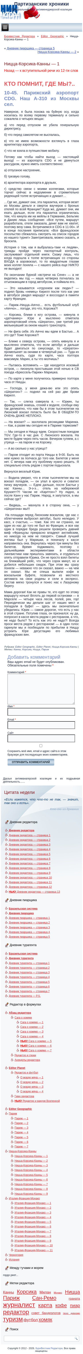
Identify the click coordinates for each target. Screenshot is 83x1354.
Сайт (11, 732)
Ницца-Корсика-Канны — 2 (57, 52)
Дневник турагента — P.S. (25, 995)
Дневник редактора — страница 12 (30, 886)
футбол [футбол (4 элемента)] (30, 1319)
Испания (14, 1259)
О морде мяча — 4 (31, 1091)
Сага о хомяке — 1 (31, 1022)
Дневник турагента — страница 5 (29, 982)
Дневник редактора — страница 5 (29, 854)
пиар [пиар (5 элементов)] (75, 1305)
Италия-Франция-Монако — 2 (33, 1207)
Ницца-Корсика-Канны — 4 (31, 1170)
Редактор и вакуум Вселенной (37, 1101)
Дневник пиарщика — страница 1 (29, 918)
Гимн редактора (24, 1096)
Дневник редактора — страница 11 (30, 882)
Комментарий (17, 672)
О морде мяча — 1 (31, 1077)
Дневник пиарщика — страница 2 (29, 922)
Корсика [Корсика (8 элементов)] (27, 1292)
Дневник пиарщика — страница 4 (29, 932)
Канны (17, 649)
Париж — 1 (21, 1118)
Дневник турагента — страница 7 (29, 991)
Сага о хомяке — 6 (36, 1045)
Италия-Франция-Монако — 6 (33, 1226)
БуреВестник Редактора (48, 1348)
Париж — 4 (21, 1132)
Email (12, 719)
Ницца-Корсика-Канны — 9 (31, 1193)
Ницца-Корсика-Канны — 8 (31, 1188)
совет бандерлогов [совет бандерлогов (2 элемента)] (46, 1313)
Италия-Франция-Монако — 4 (33, 1217)
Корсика (26, 649)
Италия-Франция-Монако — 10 (34, 1245)
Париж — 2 (21, 1123)
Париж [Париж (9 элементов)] (11, 1298)
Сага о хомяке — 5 (36, 1041)
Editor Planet (43, 646)
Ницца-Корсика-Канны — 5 (31, 1175)
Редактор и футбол (26, 1072)
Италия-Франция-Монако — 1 (33, 1203)
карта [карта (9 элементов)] (45, 1305)
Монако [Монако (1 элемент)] (58, 1292)
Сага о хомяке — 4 (31, 1036)
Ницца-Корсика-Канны (64, 646)
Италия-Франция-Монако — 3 (33, 1212)
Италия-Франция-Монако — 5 (33, 1221)
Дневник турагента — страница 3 (29, 972)
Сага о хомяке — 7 (36, 1050)
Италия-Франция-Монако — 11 (34, 1250)
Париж (45, 649)
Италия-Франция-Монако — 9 (33, 1240)
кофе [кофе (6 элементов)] (61, 1305)
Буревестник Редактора (19, 36)
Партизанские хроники (41, 4)
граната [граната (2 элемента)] (74, 1298)
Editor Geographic (52, 36)
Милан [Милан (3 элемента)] (45, 1292)
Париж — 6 (21, 1142)
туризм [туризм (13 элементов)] (13, 1319)
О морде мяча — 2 (31, 1082)
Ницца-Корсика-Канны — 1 (31, 1156)
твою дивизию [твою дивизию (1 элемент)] (71, 1313)
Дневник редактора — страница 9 (29, 873)
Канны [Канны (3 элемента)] (8, 1292)
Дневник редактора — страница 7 (29, 863)
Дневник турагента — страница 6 (29, 986)
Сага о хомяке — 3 (31, 1031)
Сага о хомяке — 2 (31, 1027)
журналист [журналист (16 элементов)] (19, 1304)
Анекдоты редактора (27, 1060)
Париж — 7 (21, 1146)
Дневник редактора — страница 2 (29, 840)
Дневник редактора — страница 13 (34, 891)
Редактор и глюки (25, 1055)
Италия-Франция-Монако (24, 1198)
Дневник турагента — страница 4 (29, 977)
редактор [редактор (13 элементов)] (16, 1312)
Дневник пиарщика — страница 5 (30, 48)
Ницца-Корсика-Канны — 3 (31, 1165)
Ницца (36, 649)
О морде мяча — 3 (31, 1086)
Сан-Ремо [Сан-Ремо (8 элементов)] (44, 1298)
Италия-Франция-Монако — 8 (33, 1236)
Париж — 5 (21, 1137)
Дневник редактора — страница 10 (30, 877)
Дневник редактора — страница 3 (29, 844)
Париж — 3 (21, 1127)
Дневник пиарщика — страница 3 (29, 927)
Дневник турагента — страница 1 (29, 963)
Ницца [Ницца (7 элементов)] (72, 1292)
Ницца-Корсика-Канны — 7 (31, 1184)
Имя (11, 706)
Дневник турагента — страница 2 (29, 967)
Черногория (16, 1255)
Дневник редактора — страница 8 (29, 868)
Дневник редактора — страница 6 (29, 858)
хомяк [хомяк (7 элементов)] (45, 1319)
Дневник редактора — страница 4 (29, 849)
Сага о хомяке (23, 1017)
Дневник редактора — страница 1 (29, 835)
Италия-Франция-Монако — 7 (33, 1231)
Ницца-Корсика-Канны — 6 (31, 1179)
